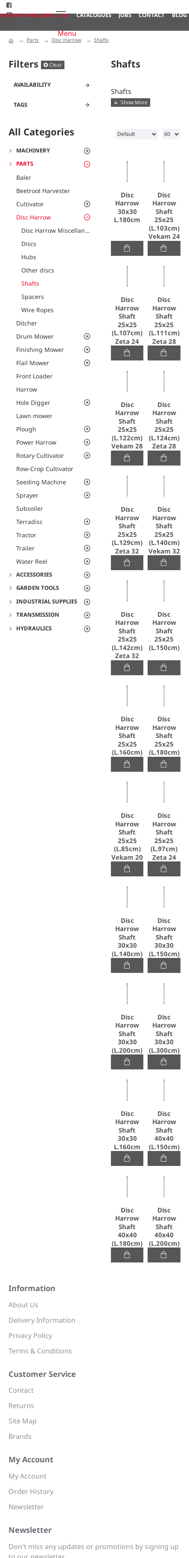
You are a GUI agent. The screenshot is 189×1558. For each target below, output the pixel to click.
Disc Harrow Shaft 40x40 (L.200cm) (164, 1227)
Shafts (101, 40)
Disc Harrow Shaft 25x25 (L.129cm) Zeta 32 (127, 530)
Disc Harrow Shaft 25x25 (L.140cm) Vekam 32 (164, 530)
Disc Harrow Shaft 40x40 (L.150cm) (164, 1130)
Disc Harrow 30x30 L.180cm (127, 207)
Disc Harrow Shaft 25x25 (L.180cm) (164, 735)
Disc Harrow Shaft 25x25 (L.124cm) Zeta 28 (164, 426)
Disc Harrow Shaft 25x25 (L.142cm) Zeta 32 (127, 635)
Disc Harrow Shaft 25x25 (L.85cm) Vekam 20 (127, 836)
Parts (32, 40)
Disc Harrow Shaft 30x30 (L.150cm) (164, 937)
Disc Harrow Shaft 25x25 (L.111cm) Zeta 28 (164, 321)
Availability (32, 84)
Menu (67, 33)
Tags (20, 104)
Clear (55, 64)
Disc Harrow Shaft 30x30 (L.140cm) (127, 937)
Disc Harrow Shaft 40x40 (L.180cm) (127, 1227)
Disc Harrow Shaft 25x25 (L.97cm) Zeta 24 (164, 836)
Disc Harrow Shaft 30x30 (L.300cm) (164, 1033)
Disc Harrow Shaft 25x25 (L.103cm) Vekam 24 (164, 216)
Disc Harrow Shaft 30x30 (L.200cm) (127, 1033)
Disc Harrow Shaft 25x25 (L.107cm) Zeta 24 (127, 321)
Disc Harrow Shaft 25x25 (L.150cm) (164, 631)
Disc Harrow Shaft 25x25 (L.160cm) (127, 735)
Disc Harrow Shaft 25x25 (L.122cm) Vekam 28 (127, 426)
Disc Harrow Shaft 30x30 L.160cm (127, 1130)
